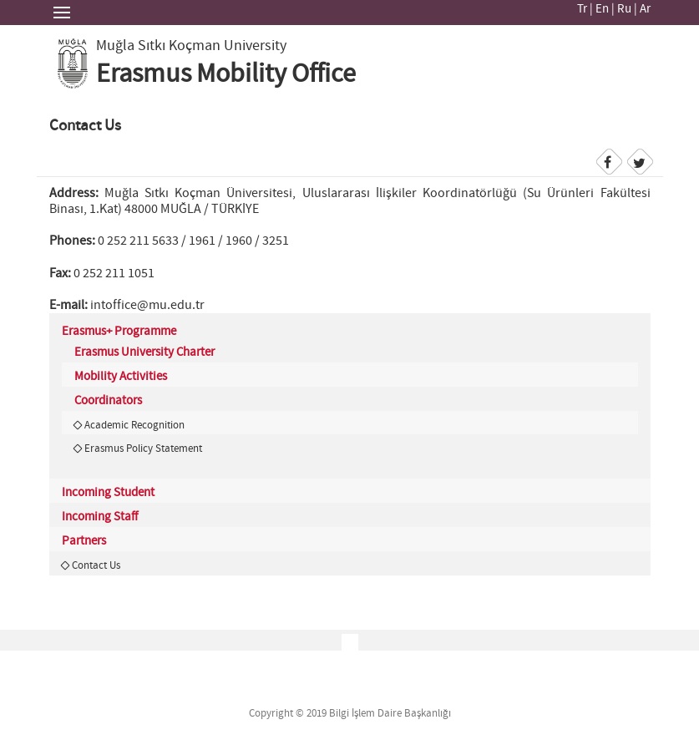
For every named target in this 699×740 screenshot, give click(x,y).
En (602, 9)
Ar (645, 9)
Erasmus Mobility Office (226, 74)
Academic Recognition (134, 425)
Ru (624, 9)
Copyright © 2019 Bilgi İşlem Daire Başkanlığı (350, 714)
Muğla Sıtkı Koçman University (191, 46)
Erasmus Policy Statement (143, 448)
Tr (582, 9)
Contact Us (96, 565)
